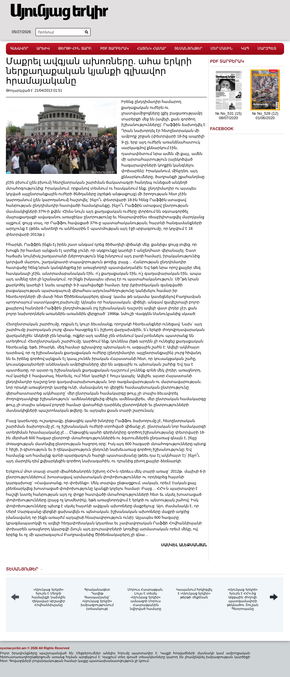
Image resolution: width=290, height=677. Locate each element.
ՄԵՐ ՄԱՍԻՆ (221, 48)
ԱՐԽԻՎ (43, 48)
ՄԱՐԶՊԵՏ (266, 48)
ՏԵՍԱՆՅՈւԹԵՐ (188, 48)
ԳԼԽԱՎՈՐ (19, 48)
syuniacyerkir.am (13, 648)
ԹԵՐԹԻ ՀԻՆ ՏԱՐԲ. (75, 48)
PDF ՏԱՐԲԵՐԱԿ (114, 48)
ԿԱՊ (245, 48)
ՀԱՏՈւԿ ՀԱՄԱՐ (151, 48)
